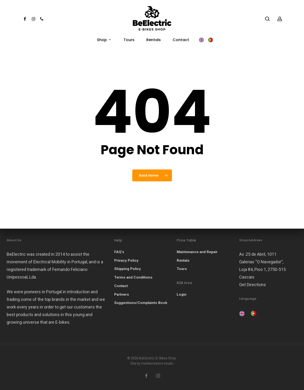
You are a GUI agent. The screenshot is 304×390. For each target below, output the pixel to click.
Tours (182, 269)
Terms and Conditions (133, 277)
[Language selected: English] (249, 313)
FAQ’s (119, 252)
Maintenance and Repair (197, 252)
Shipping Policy (127, 269)
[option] (253, 313)
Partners (121, 294)
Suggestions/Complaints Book (140, 303)
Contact (121, 286)
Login (181, 294)
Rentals (183, 260)
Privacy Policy (126, 260)
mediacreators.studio (157, 363)
